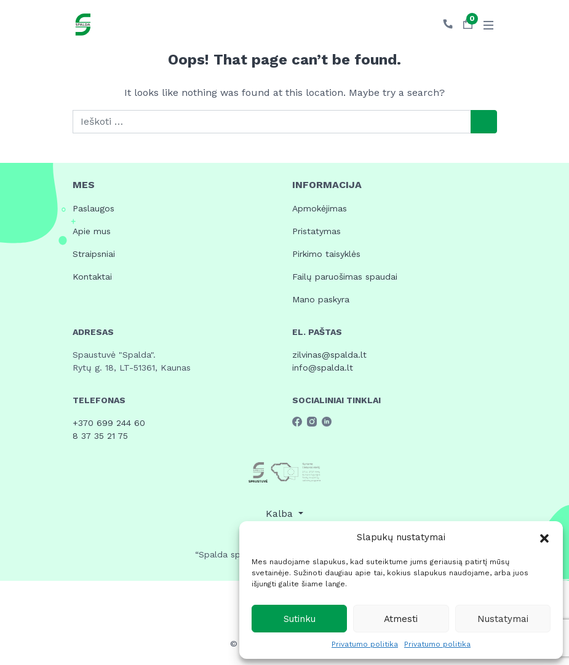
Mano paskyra (320, 299)
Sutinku (300, 618)
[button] (544, 537)
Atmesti (401, 618)
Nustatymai (502, 618)
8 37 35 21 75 (100, 436)
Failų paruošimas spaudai (344, 276)
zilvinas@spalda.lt (329, 355)
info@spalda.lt (322, 367)
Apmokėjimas (319, 208)
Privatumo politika (365, 644)
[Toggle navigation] (488, 24)
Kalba (281, 513)
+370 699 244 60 (109, 423)
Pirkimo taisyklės (326, 254)
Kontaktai (92, 276)
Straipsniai (94, 254)
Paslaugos (93, 208)
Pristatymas (316, 231)
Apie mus (92, 231)
